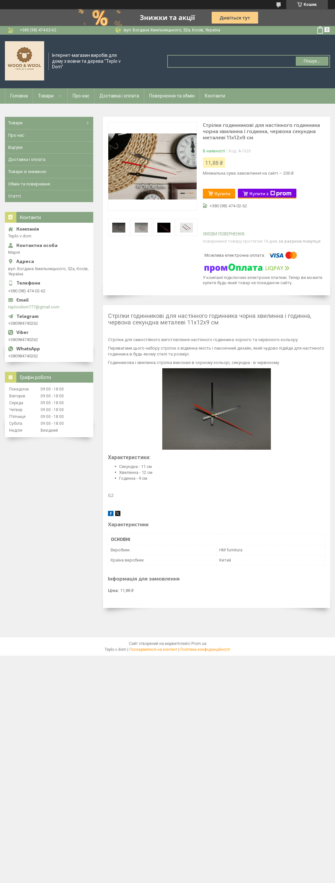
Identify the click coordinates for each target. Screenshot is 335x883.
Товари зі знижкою (27, 171)
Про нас (81, 95)
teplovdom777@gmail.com (34, 306)
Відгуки (15, 147)
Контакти (215, 95)
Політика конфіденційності (205, 649)
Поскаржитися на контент (153, 649)
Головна (19, 95)
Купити (222, 193)
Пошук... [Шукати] (312, 61)
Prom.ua (198, 643)
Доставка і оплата (119, 95)
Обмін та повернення (29, 184)
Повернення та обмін (172, 95)
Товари (46, 95)
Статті (14, 196)
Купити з (270, 194)
